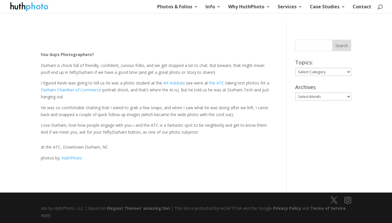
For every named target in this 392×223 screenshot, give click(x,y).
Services (287, 7)
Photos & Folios (174, 7)
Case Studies (324, 7)
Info (210, 7)
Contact (362, 7)
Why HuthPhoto (246, 7)
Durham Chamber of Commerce (71, 90)
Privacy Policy (287, 208)
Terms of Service (328, 208)
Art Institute (174, 83)
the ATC (216, 83)
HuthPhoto (72, 158)
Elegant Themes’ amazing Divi (138, 208)
